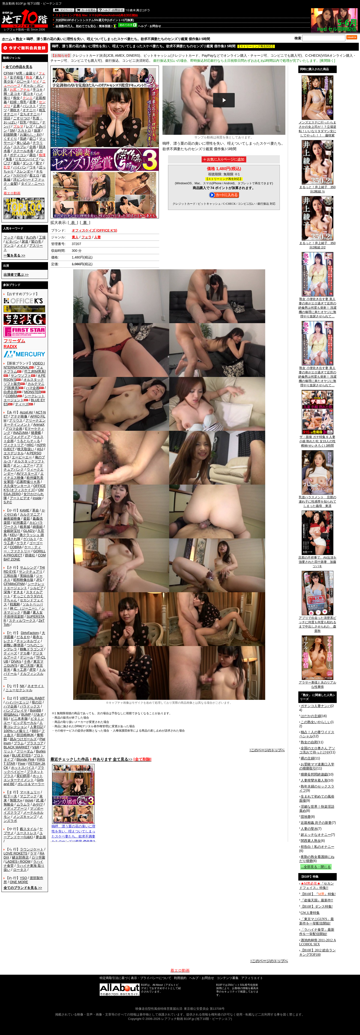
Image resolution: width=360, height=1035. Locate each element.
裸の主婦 (307, 758)
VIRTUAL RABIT (32, 698)
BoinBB (35, 710)
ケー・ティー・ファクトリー (22, 549)
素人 (39, 77)
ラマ (33, 853)
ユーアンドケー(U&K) (23, 835)
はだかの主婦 (311, 716)
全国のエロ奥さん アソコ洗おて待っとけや (317, 750)
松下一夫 (10, 796)
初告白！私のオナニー (317, 847)
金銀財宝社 (12, 531)
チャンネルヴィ (28, 641)
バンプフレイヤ (15, 710)
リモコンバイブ (26, 159)
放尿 (37, 130)
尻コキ (28, 94)
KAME (25, 510)
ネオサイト (35, 686)
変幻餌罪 (23, 776)
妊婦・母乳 (18, 102)
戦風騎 (15, 604)
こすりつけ (21, 118)
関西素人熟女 (311, 841)
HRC (30, 445)
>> (14, 255)
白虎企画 (10, 392)
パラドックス (30, 706)
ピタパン (12, 241)
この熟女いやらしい (316, 722)
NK (22, 686)
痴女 (16, 98)
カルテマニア (30, 514)
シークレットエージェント (24, 586)
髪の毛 (36, 241)
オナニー (29, 110)
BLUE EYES (21, 755)
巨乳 (23, 122)
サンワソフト (21, 375)
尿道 (25, 241)
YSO (23, 878)
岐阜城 (25, 527)
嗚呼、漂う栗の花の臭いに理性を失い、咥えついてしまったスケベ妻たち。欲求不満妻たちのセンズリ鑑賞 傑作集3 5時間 (73, 834)
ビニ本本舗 (19, 719)
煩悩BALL (11, 714)
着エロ (34, 175)
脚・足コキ (12, 94)
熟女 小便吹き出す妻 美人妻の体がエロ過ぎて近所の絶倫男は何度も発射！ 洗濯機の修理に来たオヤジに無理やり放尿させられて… (317, 306)
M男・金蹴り (26, 73)
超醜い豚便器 (14, 645)
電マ (39, 163)
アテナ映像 (19, 416)
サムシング (28, 567)
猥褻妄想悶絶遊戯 (314, 774)
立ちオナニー (30, 114)
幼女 (20, 237)
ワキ (32, 167)
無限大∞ (16, 800)
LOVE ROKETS (15, 853)
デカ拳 (25, 653)
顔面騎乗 (10, 134)
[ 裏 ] (85, 223)
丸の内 (31, 237)
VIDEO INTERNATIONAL (24, 365)
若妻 (32, 102)
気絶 (23, 139)
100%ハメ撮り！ (16, 731)
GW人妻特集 (310, 913)
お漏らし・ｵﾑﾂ (31, 134)
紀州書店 (20, 522)
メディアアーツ (15, 808)
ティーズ (22, 404)
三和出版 (10, 576)
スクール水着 (23, 151)
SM (12, 130)
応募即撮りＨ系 (28, 482)
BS (6, 719)
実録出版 (26, 576)
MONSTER (32, 392)
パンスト (29, 106)
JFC (39, 580)
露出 (32, 155)
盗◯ (32, 139)
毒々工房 (20, 670)
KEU (13, 535)
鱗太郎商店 (20, 857)
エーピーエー (22, 457)
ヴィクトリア (14, 445)
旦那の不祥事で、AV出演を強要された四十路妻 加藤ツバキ (317, 560)
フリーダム (25, 751)
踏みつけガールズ (23, 739)
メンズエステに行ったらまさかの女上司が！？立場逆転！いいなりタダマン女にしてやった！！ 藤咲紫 (317, 127)
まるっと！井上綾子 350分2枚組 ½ (317, 187)
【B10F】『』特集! (318, 894)
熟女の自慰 (309, 742)
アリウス (16, 420)
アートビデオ (20, 498)
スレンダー (25, 171)
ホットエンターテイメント (23, 778)
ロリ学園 (38, 857)
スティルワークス (22, 620)
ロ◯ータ (23, 81)
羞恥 (16, 163)
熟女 (19, 39)
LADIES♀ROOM (18, 861)
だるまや (23, 637)
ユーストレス (27, 833)
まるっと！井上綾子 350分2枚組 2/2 (317, 243)
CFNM (8, 73)
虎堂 (32, 670)
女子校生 (16, 77)
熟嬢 (26, 612)
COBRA (12, 396)
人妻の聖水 (309, 829)
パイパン (20, 167)
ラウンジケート (31, 849)
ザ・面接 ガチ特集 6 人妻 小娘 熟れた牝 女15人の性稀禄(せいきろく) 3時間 (317, 439)
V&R (35, 747)
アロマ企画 (14, 429)
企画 (32, 147)
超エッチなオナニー (316, 835)
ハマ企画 (32, 388)
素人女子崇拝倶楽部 (23, 614)
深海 (7, 592)
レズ (29, 126)
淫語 (7, 118)
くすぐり (10, 139)
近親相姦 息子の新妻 (316, 823)
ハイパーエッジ (17, 702)
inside (37, 498)
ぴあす (39, 714)
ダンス (28, 163)
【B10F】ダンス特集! (317, 906)
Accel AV (26, 412)
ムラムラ (23, 804)
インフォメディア (17, 437)
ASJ (40, 449)
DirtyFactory (30, 633)
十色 (27, 661)
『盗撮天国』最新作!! (317, 900)
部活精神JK (25, 735)
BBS (35, 731)
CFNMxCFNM (14, 584)
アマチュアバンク (23, 467)
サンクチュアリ (30, 571)
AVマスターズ (27, 473)
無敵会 (9, 804)
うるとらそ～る (28, 441)
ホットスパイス (23, 768)
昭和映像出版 (23, 580)
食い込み (23, 143)
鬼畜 (9, 159)
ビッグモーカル (25, 723)
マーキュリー (30, 792)
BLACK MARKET (17, 747)
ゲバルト (30, 539)
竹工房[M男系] (35, 371)
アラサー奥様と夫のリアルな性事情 (317, 683)
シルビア (36, 588)
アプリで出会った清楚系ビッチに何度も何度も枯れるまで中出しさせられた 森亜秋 (317, 623)
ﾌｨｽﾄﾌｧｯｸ (20, 175)
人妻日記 (36, 727)
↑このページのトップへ (267, 750)
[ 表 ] (73, 223)
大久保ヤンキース (17, 486)
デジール (26, 657)
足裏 (16, 106)
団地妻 (306, 817)
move (29, 800)
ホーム (7, 39)
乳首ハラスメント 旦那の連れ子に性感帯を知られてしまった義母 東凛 (317, 500)
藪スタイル (28, 829)
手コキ (38, 90)
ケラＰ (22, 543)
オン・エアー (23, 465)
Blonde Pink (26, 759)
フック (9, 237)
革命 (35, 510)
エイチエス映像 (24, 476)
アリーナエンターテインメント (25, 422)
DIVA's (16, 661)
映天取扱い (25, 449)
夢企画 (41, 837)
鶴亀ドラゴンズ (31, 649)
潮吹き (15, 110)
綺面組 (38, 527)
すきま (18, 592)
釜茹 (26, 518)
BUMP (26, 714)
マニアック (28, 796)
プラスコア (35, 743)
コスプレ (20, 147)
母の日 (37, 702)
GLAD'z (29, 531)
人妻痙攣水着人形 (314, 780)
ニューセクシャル (19, 690)
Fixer (21, 763)
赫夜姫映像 (12, 518)
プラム (19, 743)
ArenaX (39, 424)
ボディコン (18, 155)
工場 (42, 237)
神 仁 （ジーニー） (24, 608)
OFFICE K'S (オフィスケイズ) (25, 488)
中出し (34, 122)
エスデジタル (14, 453)
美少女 (9, 81)
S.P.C (8, 502)
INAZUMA (20, 433)
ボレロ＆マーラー (31, 784)
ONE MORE (19, 882)
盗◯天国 (27, 665)
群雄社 (30, 555)
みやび (38, 804)
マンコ (9, 245)
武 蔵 (40, 800)
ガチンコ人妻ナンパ (316, 706)
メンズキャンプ (25, 817)
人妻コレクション (23, 725)
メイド (22, 245)
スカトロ (24, 130)
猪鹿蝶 (36, 433)
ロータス (20, 870)
